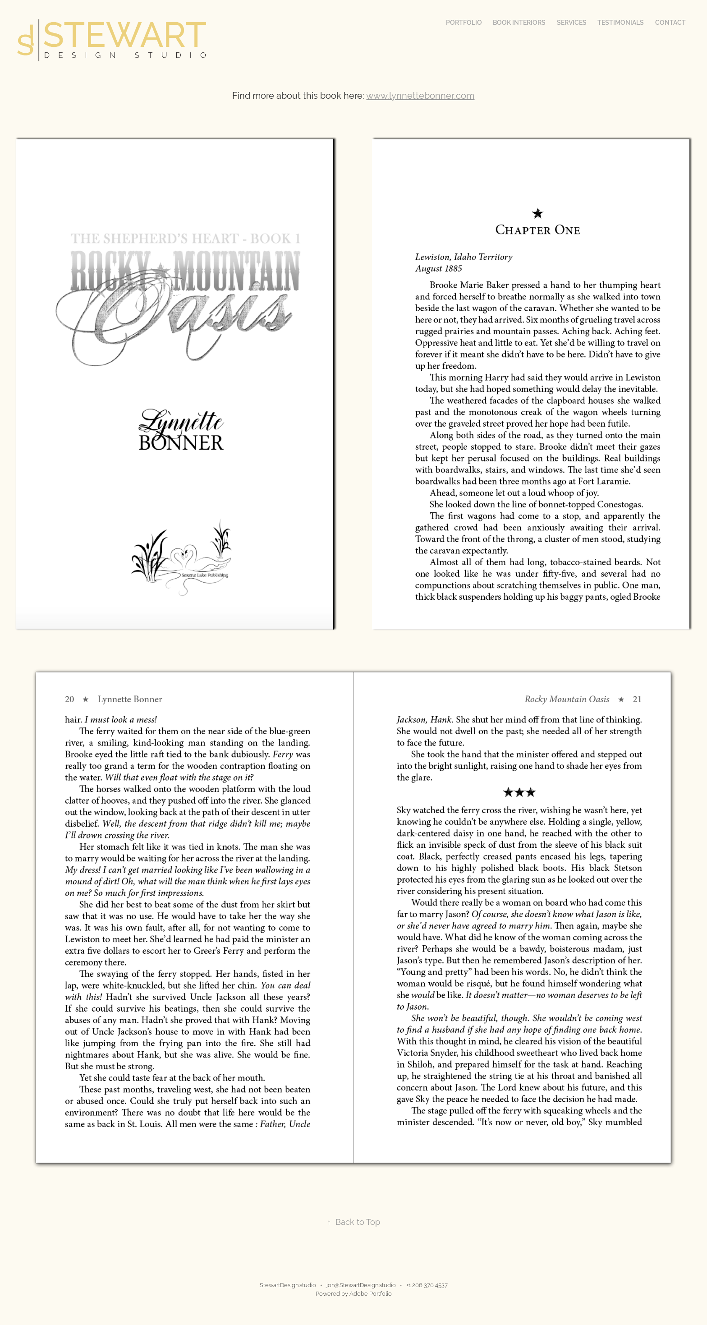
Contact (670, 22)
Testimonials (620, 22)
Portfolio (464, 22)
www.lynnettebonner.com (420, 95)
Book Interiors (519, 22)
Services (572, 22)
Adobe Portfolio (370, 1293)
